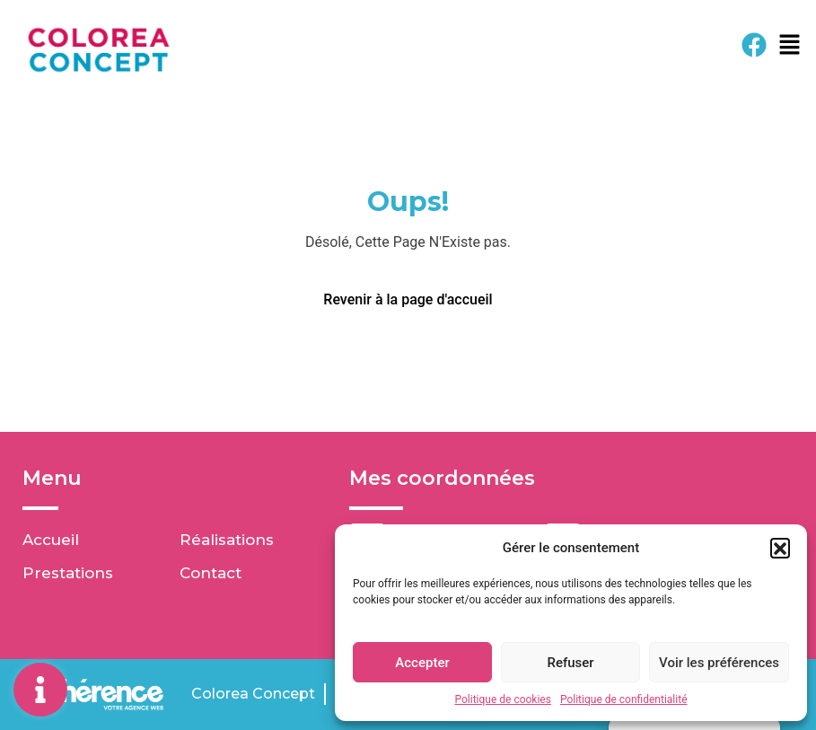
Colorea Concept (253, 693)
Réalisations (227, 540)
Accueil (50, 540)
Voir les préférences (719, 663)
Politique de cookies (503, 699)
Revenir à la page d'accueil (407, 299)
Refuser (570, 663)
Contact (210, 573)
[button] (780, 548)
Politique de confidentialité (624, 699)
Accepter (422, 663)
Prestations (67, 573)
